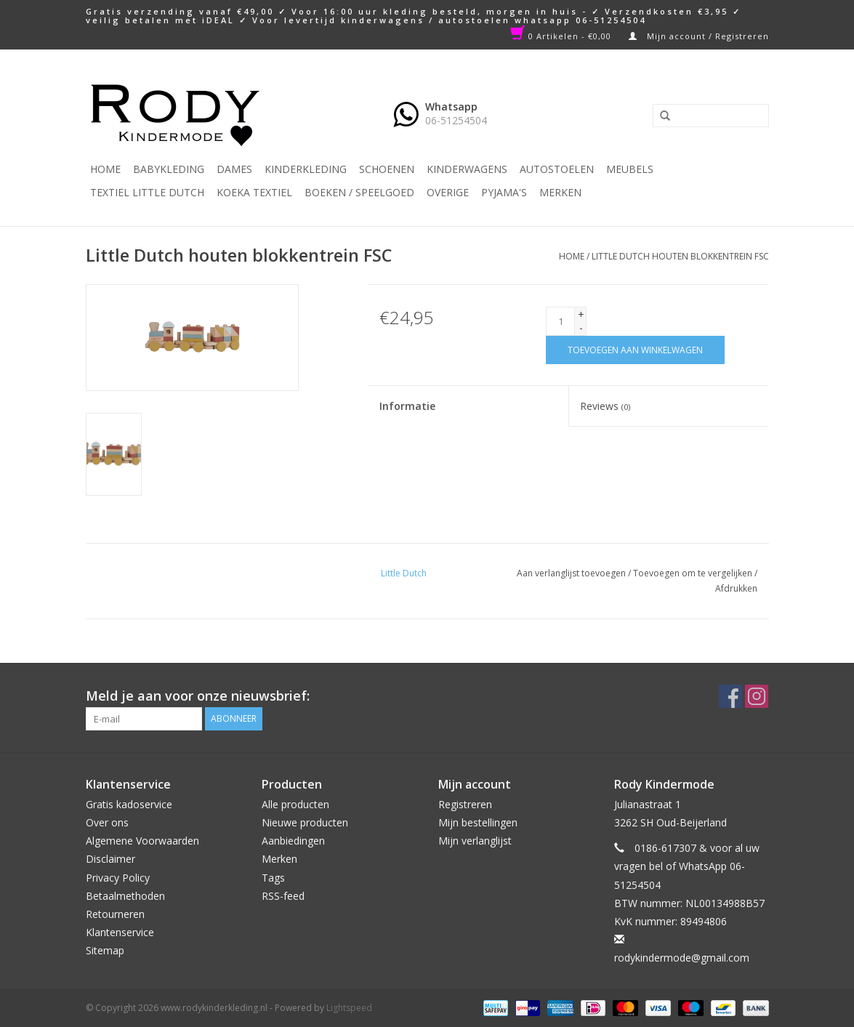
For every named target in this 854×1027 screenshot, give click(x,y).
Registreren (465, 804)
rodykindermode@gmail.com (681, 957)
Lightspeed (349, 1008)
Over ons (107, 822)
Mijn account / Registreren (699, 36)
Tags (273, 878)
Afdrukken (736, 588)
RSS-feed (283, 896)
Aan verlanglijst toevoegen (571, 573)
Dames (234, 169)
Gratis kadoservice (129, 804)
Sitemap (105, 950)
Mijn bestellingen (477, 822)
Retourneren (115, 914)
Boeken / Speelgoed (359, 192)
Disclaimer (110, 859)
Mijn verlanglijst (475, 840)
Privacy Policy (118, 878)
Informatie (407, 406)
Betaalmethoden (125, 896)
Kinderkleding (306, 169)
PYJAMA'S (504, 192)
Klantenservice (120, 932)
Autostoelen (557, 169)
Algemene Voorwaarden (142, 840)
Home (105, 169)
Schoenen (386, 169)
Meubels (629, 169)
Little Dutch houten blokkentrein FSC (680, 256)
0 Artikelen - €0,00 (562, 36)
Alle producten (295, 804)
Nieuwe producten (305, 822)
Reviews (605, 406)
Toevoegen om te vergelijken (693, 573)
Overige (448, 192)
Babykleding (168, 169)
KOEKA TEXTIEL (254, 192)
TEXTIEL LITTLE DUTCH (147, 192)
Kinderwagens (467, 169)
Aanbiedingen (293, 840)
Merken (560, 192)
